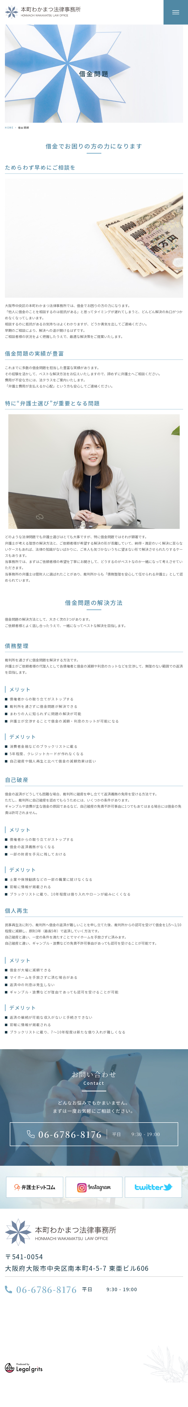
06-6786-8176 (70, 1134)
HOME (9, 127)
